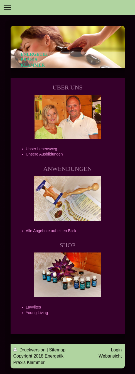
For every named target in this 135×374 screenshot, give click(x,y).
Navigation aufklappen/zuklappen (67, 7)
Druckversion (30, 350)
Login (116, 350)
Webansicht (110, 356)
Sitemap (57, 350)
